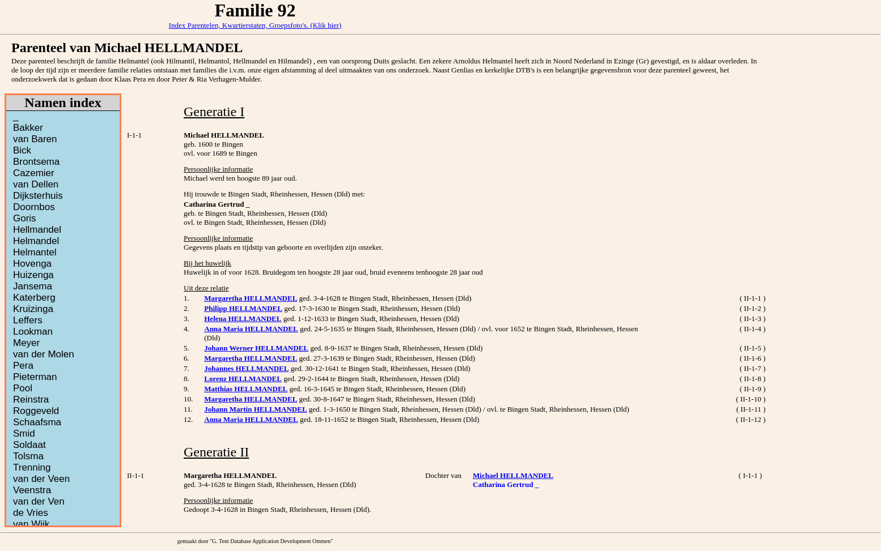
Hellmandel (37, 229)
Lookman (33, 331)
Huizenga (33, 275)
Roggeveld (36, 410)
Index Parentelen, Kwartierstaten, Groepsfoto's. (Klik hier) (255, 25)
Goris (24, 218)
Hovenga (32, 263)
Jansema (32, 286)
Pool (22, 388)
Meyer (26, 343)
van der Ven (39, 501)
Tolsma (28, 456)
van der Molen (43, 354)
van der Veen (41, 478)
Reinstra (31, 399)
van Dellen (35, 184)
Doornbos (34, 207)
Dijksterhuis (38, 195)
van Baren (35, 139)
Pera (23, 365)
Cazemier (33, 173)
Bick (22, 150)
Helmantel (35, 252)
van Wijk (31, 524)
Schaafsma (37, 422)
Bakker (28, 127)
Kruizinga (33, 309)
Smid (24, 433)
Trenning (31, 467)
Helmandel (36, 241)
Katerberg (34, 297)
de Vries (30, 512)
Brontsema (36, 161)
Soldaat (29, 444)
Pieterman (35, 376)
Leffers (28, 320)
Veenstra (32, 490)
